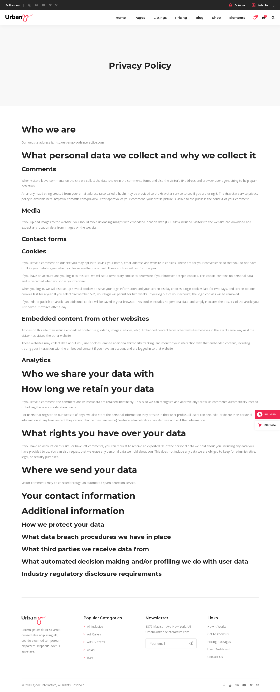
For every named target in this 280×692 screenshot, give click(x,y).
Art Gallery (94, 634)
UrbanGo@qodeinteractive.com (167, 632)
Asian (91, 650)
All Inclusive (95, 626)
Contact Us (215, 657)
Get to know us (218, 634)
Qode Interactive (44, 685)
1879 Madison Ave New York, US (168, 626)
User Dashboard (218, 649)
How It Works (216, 626)
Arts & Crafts (96, 642)
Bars (90, 658)
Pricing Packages (219, 642)
